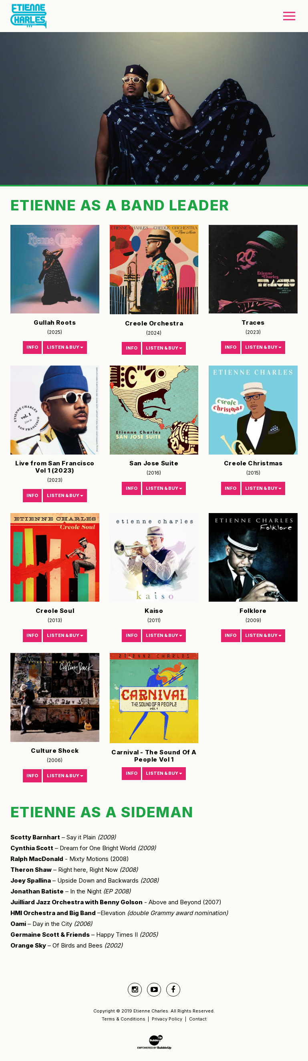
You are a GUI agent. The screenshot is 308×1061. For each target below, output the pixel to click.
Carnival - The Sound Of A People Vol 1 (154, 755)
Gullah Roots (55, 322)
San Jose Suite (153, 463)
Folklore (253, 610)
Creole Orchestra (154, 323)
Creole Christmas (253, 463)
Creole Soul (55, 610)
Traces (253, 322)
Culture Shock (55, 750)
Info (32, 347)
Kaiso (154, 610)
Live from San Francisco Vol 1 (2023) (55, 466)
